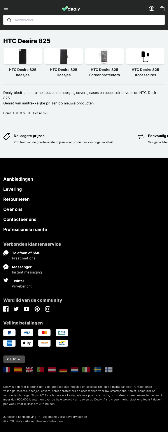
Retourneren (16, 199)
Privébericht (22, 286)
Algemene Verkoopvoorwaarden (65, 416)
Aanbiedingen (18, 179)
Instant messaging (27, 272)
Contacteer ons (19, 219)
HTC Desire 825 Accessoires (145, 72)
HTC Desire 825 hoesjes (22, 72)
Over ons (13, 209)
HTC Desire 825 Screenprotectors (104, 72)
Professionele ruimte (25, 229)
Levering (12, 189)
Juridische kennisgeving (19, 416)
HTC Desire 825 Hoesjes (63, 72)
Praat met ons (23, 258)
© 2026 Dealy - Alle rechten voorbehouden (33, 421)
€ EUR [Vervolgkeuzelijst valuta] (13, 359)
